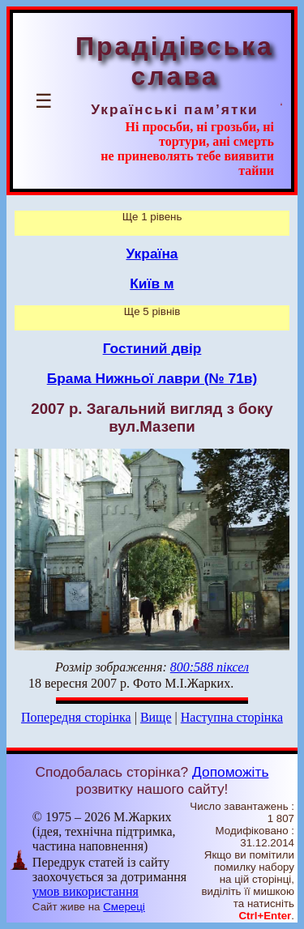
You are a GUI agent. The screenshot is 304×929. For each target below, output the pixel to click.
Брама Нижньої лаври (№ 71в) (152, 378)
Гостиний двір (152, 348)
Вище (156, 717)
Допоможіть (230, 772)
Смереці (124, 907)
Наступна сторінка (232, 717)
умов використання (85, 891)
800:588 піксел (209, 667)
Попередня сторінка (76, 717)
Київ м (151, 283)
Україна (152, 253)
